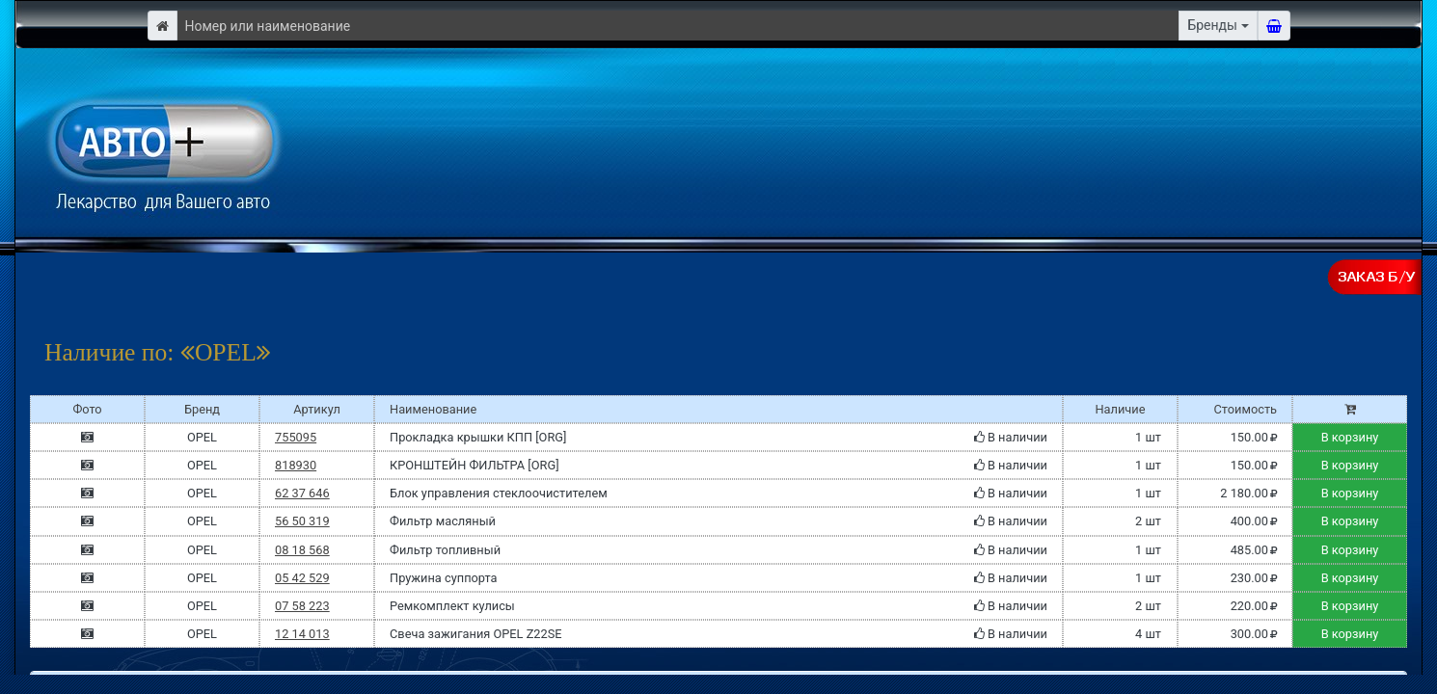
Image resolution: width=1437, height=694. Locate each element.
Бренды (1212, 25)
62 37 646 (302, 493)
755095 (295, 437)
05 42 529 (302, 578)
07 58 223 (302, 606)
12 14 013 (302, 634)
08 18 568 (302, 550)
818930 (295, 465)
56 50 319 (302, 521)
